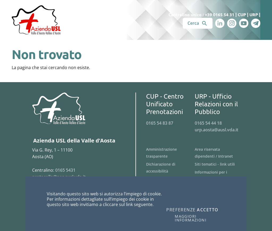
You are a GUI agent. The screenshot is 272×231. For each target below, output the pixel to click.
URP (253, 14)
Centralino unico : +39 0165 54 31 (201, 14)
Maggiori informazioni (190, 218)
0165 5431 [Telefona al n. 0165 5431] (65, 170)
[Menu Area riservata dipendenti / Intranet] (219, 153)
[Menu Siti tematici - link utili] (219, 164)
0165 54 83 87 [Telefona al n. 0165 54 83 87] (159, 123)
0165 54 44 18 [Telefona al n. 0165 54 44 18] (208, 123)
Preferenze (181, 210)
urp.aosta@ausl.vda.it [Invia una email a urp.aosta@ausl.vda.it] (216, 130)
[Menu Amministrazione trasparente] (170, 153)
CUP (242, 14)
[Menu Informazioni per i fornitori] (219, 176)
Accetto (208, 210)
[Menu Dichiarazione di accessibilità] (170, 168)
